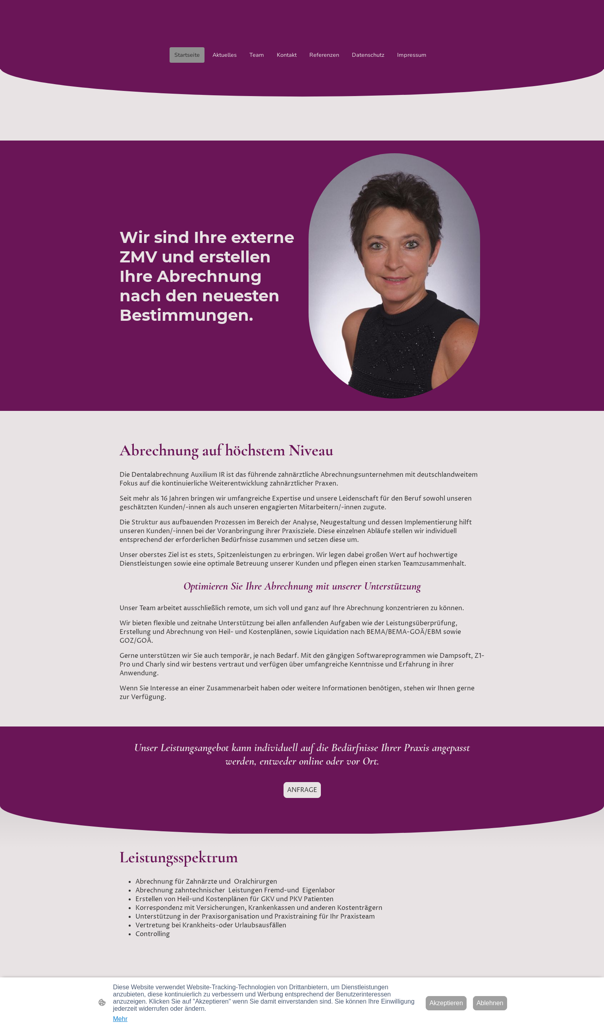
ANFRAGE (302, 790)
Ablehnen (490, 1003)
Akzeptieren (446, 1003)
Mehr (120, 1019)
